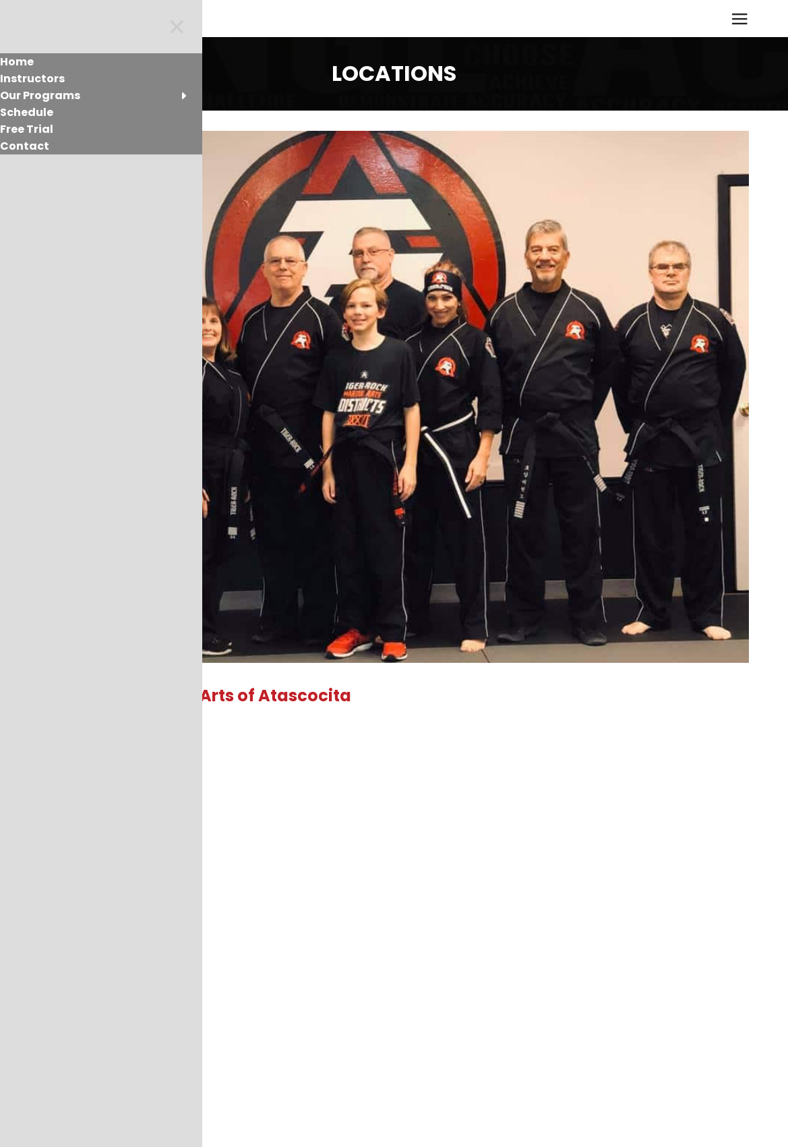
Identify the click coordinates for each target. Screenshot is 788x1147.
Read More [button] (81, 824)
